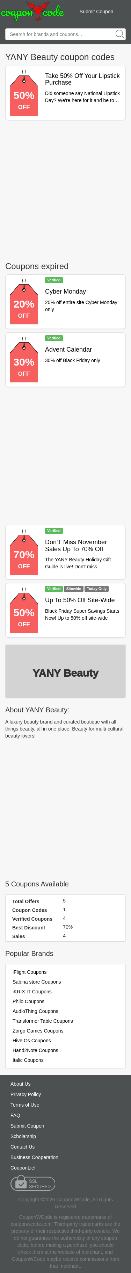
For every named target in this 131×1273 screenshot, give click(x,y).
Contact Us (22, 1147)
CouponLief (23, 1168)
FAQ (15, 1115)
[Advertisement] (65, 189)
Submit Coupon (97, 11)
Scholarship (23, 1136)
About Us (20, 1084)
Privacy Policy (25, 1094)
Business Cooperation (34, 1157)
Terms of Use (24, 1105)
